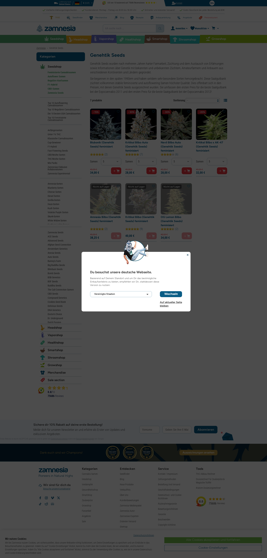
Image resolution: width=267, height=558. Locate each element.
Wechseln (171, 294)
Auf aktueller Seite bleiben (171, 302)
